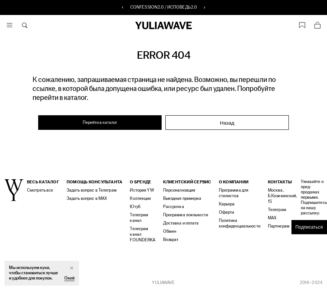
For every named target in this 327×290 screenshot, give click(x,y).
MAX (272, 218)
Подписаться (309, 227)
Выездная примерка (182, 198)
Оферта (227, 212)
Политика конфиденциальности (239, 223)
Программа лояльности (185, 215)
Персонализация (179, 190)
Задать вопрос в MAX (87, 198)
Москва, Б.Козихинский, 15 (282, 195)
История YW (142, 190)
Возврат (171, 239)
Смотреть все (40, 190)
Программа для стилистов (234, 193)
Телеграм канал (139, 217)
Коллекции (140, 198)
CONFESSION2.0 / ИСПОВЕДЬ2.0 (163, 7)
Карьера (227, 204)
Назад (227, 123)
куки (44, 268)
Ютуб (135, 207)
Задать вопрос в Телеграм (92, 190)
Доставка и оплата (181, 223)
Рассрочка (173, 207)
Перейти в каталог (100, 122)
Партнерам (279, 226)
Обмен (170, 231)
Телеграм (277, 210)
